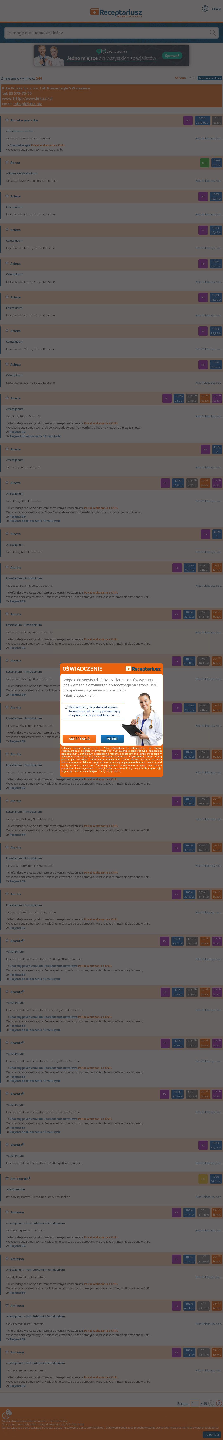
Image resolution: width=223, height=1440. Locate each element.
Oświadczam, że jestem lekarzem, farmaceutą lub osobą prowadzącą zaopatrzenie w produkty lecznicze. (94, 711)
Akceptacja (79, 739)
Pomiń (112, 739)
